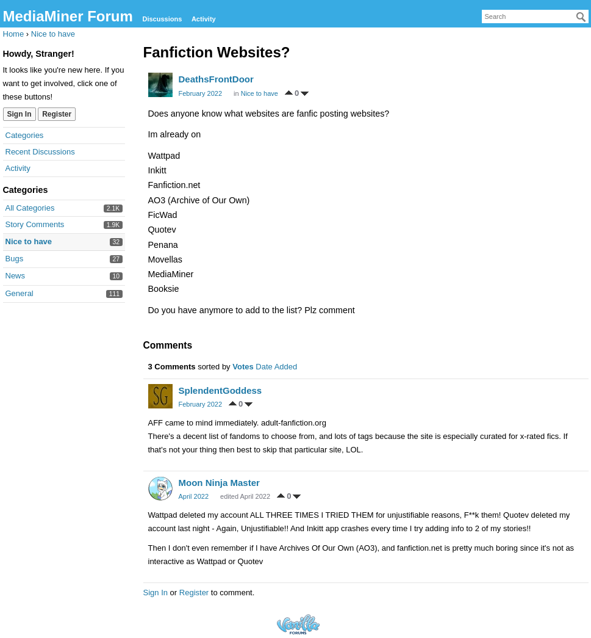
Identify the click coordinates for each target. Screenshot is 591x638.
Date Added (276, 366)
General (19, 293)
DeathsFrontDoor (216, 79)
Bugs (14, 258)
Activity (204, 19)
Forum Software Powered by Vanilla (298, 624)
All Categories (30, 207)
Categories (24, 135)
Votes (242, 366)
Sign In (19, 114)
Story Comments (35, 224)
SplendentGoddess (220, 390)
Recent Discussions (40, 151)
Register (56, 114)
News (15, 275)
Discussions (162, 19)
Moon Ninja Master (219, 482)
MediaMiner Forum (68, 16)
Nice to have (28, 241)
